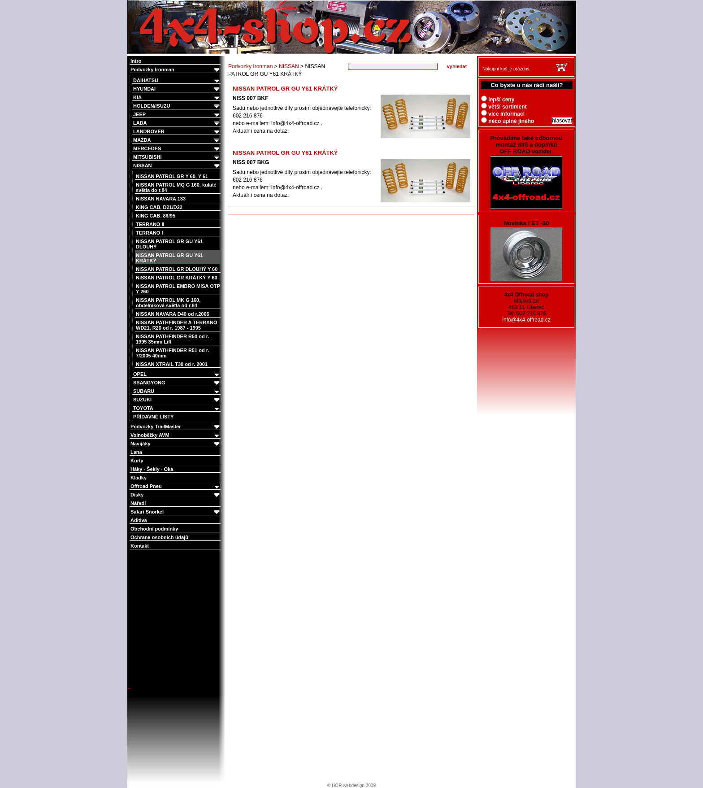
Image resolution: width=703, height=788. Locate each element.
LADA (177, 123)
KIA (177, 97)
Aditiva (138, 520)
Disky (175, 495)
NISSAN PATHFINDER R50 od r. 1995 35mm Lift (172, 339)
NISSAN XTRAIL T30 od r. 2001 (172, 364)
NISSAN (177, 166)
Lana (136, 452)
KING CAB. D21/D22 (159, 207)
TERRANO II (150, 224)
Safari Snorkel (175, 512)
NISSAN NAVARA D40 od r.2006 (172, 314)
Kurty (136, 460)
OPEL (177, 374)
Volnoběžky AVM (175, 435)
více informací (503, 114)
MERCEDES (177, 149)
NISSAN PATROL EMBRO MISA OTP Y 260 (178, 288)
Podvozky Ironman (175, 70)
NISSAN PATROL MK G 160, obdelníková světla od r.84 (168, 302)
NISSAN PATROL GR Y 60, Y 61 (172, 176)
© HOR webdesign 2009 (351, 785)
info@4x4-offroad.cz (526, 320)
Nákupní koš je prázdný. (506, 68)
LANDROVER (177, 132)
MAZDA (177, 140)
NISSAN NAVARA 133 (161, 198)
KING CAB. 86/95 (155, 215)
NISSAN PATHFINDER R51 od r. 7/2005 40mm (172, 353)
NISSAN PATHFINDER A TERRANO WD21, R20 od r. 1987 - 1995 (176, 325)
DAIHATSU (177, 80)
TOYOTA (177, 408)
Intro (135, 61)
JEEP (177, 115)
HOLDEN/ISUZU (177, 106)
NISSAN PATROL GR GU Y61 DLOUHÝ (169, 244)
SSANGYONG (177, 383)
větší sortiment (504, 107)
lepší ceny (497, 99)
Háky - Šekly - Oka (151, 469)
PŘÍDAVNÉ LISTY (153, 416)
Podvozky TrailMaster (175, 427)
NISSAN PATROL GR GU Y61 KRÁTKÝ (169, 258)
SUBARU (177, 391)
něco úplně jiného (507, 121)
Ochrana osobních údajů (159, 537)
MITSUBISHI (177, 157)
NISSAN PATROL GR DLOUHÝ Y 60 (176, 269)
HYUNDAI (177, 89)
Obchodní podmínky (154, 528)
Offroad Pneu (175, 486)
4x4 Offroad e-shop (133, 1)
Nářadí (138, 503)
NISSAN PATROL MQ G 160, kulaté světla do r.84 (176, 187)
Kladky (138, 477)
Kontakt (139, 546)
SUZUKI (177, 400)
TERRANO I (149, 232)
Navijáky (175, 444)
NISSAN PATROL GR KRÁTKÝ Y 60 (176, 277)
